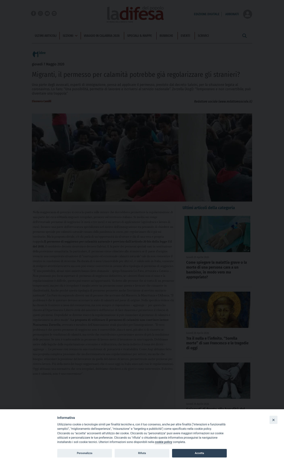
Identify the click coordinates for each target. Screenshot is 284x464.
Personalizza (84, 453)
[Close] (273, 420)
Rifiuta (142, 453)
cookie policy (163, 442)
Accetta (199, 453)
